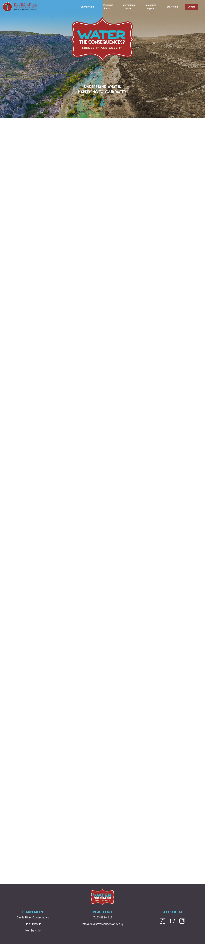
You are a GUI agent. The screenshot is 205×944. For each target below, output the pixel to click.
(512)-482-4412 (102, 917)
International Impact (129, 7)
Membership (33, 930)
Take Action (171, 7)
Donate (191, 7)
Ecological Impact (150, 7)
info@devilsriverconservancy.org (102, 924)
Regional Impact (108, 7)
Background (87, 7)
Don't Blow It (33, 924)
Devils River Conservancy (33, 917)
